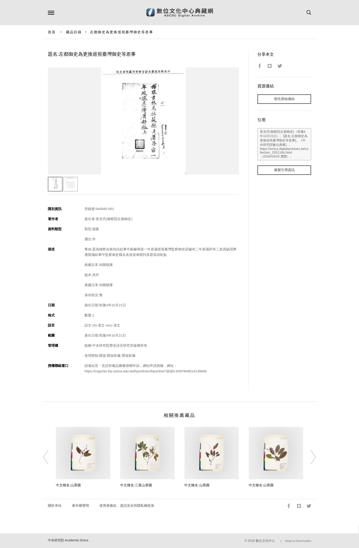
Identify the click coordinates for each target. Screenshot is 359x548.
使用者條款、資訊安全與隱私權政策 (126, 505)
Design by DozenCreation (298, 541)
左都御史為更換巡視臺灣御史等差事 (121, 32)
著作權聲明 (80, 505)
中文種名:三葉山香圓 (136, 485)
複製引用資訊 (284, 170)
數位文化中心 (265, 540)
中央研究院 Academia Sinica (68, 540)
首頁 (52, 32)
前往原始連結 (284, 99)
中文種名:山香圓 (68, 485)
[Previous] (49, 457)
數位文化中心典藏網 (179, 12)
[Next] (309, 457)
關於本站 (55, 505)
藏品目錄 (74, 32)
